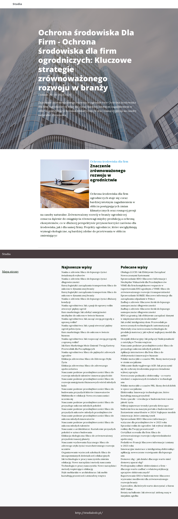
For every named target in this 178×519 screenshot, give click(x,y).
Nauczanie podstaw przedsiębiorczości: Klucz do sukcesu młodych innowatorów (87, 417)
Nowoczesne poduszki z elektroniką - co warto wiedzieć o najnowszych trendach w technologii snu (146, 379)
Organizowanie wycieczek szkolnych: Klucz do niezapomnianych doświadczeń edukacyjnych (86, 454)
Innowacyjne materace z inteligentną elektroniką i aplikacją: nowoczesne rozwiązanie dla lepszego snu (147, 452)
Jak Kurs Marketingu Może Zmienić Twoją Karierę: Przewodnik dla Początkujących (88, 347)
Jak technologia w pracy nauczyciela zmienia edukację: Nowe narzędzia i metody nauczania (86, 461)
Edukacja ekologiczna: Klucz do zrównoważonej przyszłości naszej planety (87, 437)
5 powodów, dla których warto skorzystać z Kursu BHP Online (147, 487)
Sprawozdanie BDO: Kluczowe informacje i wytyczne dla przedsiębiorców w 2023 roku (144, 421)
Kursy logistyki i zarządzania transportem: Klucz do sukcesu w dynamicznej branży (89, 287)
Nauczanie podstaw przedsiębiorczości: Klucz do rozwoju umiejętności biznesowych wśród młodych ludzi (88, 382)
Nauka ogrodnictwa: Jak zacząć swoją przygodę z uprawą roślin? (87, 320)
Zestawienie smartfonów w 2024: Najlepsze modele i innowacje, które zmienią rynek (148, 414)
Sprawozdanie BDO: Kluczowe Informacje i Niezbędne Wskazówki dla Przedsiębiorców (144, 280)
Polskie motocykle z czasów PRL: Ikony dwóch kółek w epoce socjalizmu (148, 387)
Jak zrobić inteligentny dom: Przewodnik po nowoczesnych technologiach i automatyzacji (145, 324)
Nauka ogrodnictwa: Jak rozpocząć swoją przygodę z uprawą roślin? (88, 340)
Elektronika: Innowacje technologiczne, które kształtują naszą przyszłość (145, 394)
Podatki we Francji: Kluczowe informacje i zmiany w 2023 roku (147, 444)
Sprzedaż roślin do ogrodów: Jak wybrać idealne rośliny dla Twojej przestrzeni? (146, 427)
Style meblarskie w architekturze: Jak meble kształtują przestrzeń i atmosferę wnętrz (84, 474)
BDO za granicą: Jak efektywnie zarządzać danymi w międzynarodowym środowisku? (147, 317)
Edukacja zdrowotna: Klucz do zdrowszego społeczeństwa (84, 367)
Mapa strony (10, 271)
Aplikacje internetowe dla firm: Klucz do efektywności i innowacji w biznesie (142, 354)
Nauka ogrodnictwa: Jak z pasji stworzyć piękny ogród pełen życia (86, 327)
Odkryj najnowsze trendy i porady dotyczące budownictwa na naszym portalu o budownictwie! (147, 407)
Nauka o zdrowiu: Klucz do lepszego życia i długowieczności (84, 280)
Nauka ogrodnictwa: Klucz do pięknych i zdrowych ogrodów (88, 354)
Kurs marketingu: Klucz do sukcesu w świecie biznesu (85, 334)
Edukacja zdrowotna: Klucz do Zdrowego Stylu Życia (86, 360)
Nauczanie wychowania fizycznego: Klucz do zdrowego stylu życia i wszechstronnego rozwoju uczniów (87, 445)
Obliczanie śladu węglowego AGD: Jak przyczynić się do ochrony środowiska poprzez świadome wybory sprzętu (146, 369)
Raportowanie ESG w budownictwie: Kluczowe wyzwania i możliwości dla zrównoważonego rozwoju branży (145, 479)
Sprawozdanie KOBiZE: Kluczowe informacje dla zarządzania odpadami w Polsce (146, 297)
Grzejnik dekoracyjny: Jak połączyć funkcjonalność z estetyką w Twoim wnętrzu (147, 340)
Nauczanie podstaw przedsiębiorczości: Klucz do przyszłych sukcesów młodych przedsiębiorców (87, 411)
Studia (19, 4)
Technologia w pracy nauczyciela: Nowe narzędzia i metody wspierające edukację (88, 467)
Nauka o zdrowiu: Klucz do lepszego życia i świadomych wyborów (84, 274)
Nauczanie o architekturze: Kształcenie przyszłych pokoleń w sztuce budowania (88, 431)
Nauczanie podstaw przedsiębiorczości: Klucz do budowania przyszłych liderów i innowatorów (87, 391)
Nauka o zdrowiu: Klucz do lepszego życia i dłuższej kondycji (88, 300)
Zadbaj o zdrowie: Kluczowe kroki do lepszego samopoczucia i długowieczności (145, 304)
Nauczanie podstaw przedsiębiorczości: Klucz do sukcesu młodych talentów (87, 424)
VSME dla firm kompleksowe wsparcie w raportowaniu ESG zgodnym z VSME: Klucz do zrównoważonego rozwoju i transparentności (145, 289)
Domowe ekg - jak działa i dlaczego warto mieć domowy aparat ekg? (146, 461)
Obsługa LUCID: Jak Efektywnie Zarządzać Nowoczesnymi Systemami (143, 274)
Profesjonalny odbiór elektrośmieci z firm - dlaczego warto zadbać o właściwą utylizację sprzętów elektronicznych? (144, 469)
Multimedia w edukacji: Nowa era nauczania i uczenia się (85, 397)
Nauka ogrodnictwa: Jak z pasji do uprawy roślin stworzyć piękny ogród (87, 307)
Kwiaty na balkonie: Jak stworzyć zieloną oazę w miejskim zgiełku (146, 494)
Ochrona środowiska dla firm (109, 161)
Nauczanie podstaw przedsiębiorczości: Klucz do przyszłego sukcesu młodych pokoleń (87, 404)
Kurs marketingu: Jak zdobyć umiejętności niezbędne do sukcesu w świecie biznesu (83, 314)
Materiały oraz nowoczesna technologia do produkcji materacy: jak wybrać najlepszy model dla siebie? (148, 332)
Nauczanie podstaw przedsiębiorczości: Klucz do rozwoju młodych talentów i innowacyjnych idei (87, 374)
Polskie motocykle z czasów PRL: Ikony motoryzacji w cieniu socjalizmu (148, 360)
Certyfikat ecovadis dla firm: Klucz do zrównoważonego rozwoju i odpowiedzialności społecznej (146, 435)
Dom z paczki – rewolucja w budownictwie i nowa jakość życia (147, 401)
